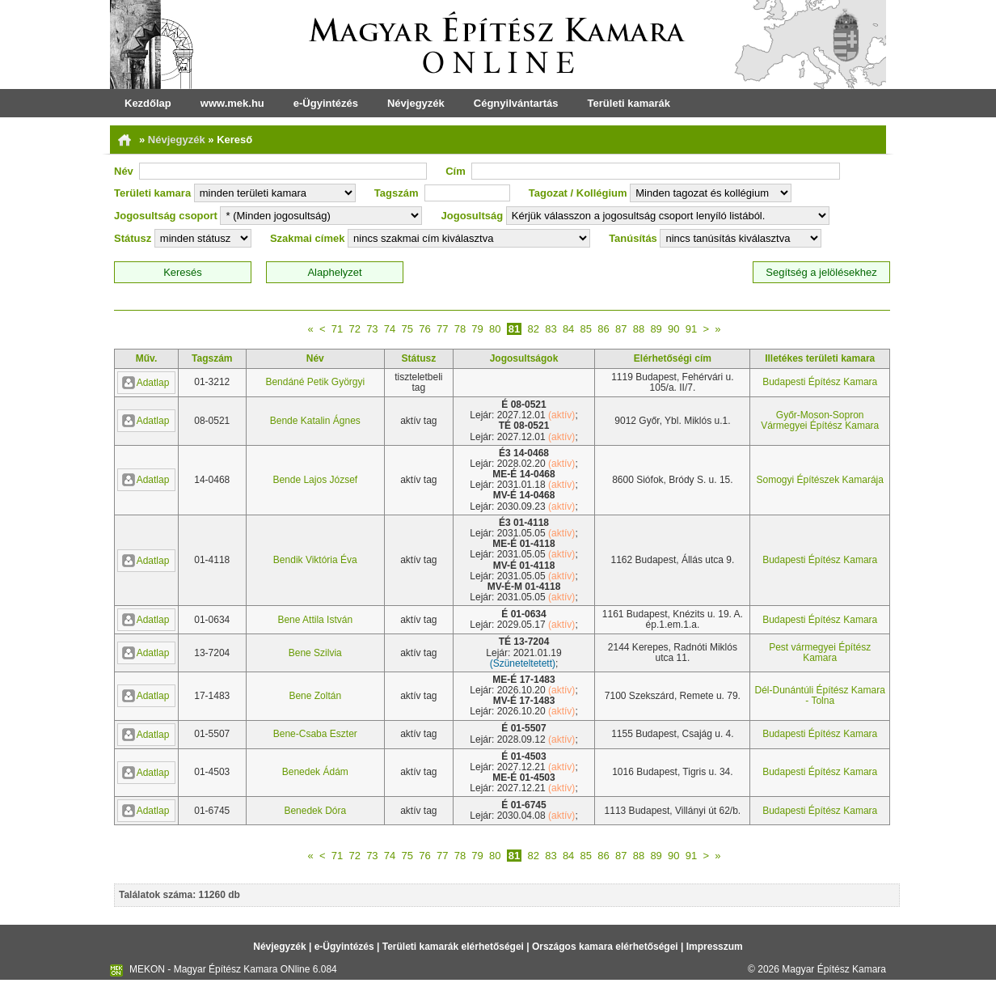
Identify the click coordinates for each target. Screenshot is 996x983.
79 (477, 329)
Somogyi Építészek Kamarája (819, 479)
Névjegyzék (416, 103)
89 (655, 329)
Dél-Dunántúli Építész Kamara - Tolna (819, 695)
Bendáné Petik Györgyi (315, 382)
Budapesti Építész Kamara (819, 382)
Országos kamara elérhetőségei (605, 946)
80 (494, 329)
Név (123, 171)
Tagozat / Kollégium (578, 193)
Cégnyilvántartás (516, 103)
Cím (455, 171)
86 (603, 329)
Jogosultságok (524, 358)
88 (638, 329)
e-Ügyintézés (325, 103)
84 (568, 329)
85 (586, 329)
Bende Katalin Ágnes (315, 420)
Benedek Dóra (315, 810)
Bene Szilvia (315, 653)
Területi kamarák (629, 103)
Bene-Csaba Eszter (315, 733)
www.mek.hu (232, 103)
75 (407, 329)
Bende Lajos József (314, 479)
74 (389, 329)
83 (550, 329)
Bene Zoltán (315, 695)
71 (337, 329)
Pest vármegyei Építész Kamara (820, 652)
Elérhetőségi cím (672, 358)
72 (354, 329)
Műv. (146, 358)
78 (460, 329)
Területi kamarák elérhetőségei (453, 946)
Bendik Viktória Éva (315, 560)
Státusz (132, 238)
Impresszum (714, 946)
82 (532, 329)
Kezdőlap (147, 103)
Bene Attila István (314, 619)
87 (621, 329)
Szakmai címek (307, 238)
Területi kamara (152, 193)
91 (691, 329)
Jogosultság (472, 216)
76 (424, 329)
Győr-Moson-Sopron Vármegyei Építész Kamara (820, 420)
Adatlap (145, 382)
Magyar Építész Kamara (834, 969)
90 (673, 329)
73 (372, 329)
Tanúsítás (633, 238)
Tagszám (396, 193)
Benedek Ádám (315, 772)
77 (442, 329)
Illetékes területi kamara (820, 358)
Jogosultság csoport (165, 216)
